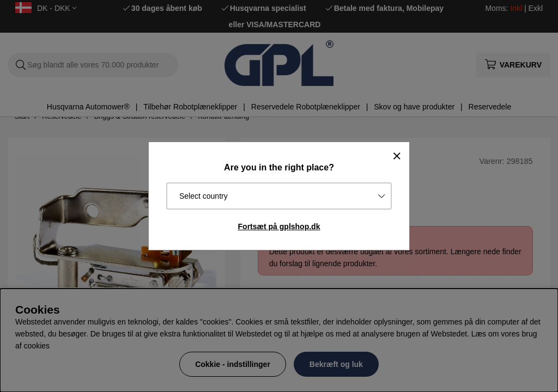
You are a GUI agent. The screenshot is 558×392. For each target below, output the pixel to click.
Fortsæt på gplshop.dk (279, 226)
